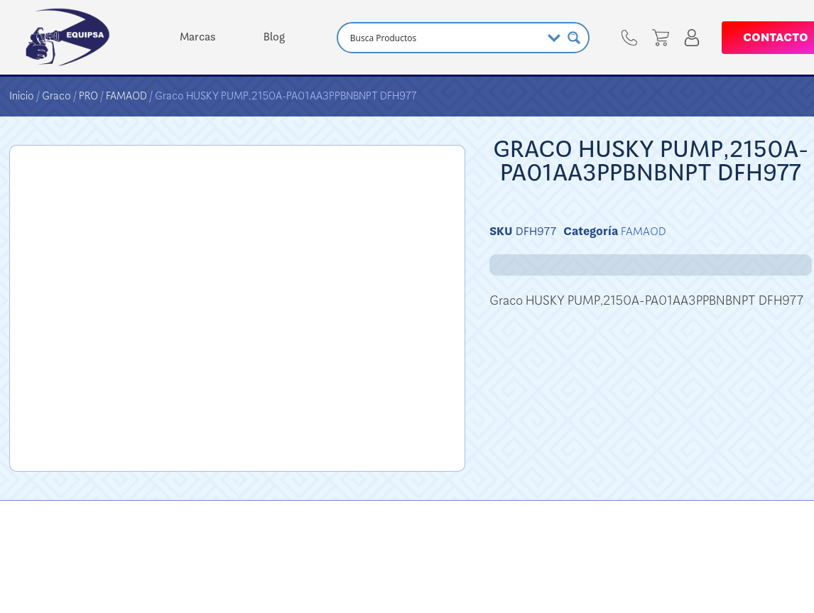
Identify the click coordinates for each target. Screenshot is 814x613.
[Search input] (444, 37)
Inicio (21, 96)
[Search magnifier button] (574, 38)
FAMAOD (126, 96)
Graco (56, 96)
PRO (88, 96)
